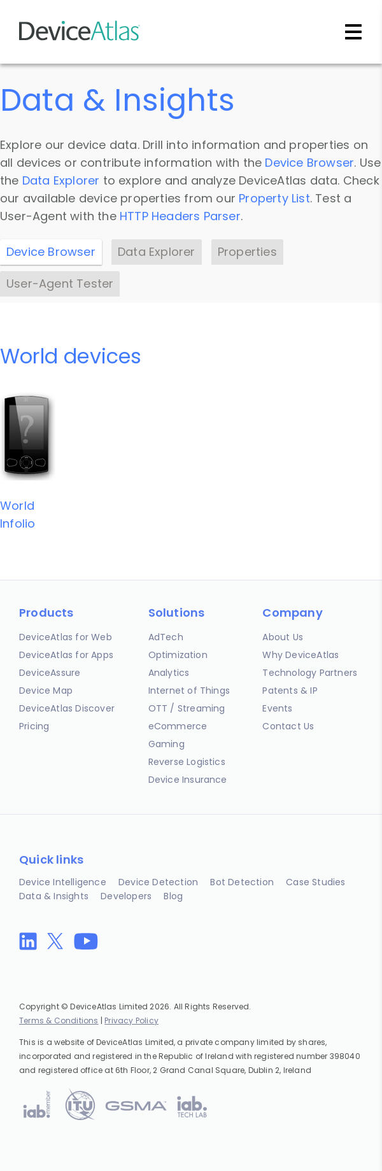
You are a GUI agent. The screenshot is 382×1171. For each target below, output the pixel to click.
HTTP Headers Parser (180, 216)
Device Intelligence (62, 882)
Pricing (34, 726)
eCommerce (178, 726)
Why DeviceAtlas (300, 655)
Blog (173, 896)
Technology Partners (309, 672)
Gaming (166, 744)
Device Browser (309, 163)
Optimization (178, 655)
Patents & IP (289, 690)
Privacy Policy (131, 1020)
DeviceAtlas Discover (67, 708)
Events (277, 708)
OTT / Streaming (186, 708)
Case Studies (315, 882)
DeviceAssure (49, 672)
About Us (282, 637)
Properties (247, 252)
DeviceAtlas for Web (65, 637)
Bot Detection (242, 882)
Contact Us (288, 726)
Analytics (169, 672)
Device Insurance (187, 779)
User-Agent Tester (59, 283)
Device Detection (158, 882)
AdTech (165, 637)
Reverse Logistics (186, 761)
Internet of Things (189, 690)
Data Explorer (61, 180)
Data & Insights (53, 896)
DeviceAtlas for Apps (66, 655)
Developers (126, 896)
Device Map (46, 690)
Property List (274, 198)
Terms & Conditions (59, 1020)
